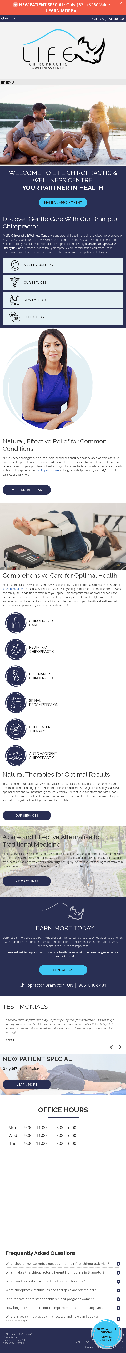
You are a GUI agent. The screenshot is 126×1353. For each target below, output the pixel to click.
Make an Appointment (63, 202)
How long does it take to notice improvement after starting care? (54, 1308)
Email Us (8, 18)
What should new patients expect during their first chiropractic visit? (57, 1263)
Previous (111, 1047)
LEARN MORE (26, 1084)
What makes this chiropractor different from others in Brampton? (55, 1272)
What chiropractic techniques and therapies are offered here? (52, 1290)
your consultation (13, 589)
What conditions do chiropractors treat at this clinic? (45, 1281)
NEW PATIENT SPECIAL (106, 1334)
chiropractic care (48, 470)
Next (119, 1047)
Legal (87, 1341)
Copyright (77, 1341)
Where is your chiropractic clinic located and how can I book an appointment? (53, 1318)
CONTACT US (34, 317)
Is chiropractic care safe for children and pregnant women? (50, 1299)
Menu (7, 82)
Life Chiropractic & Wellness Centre (27, 235)
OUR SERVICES (35, 282)
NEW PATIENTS (35, 300)
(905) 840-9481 (115, 19)
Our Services (26, 815)
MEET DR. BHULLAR (39, 265)
